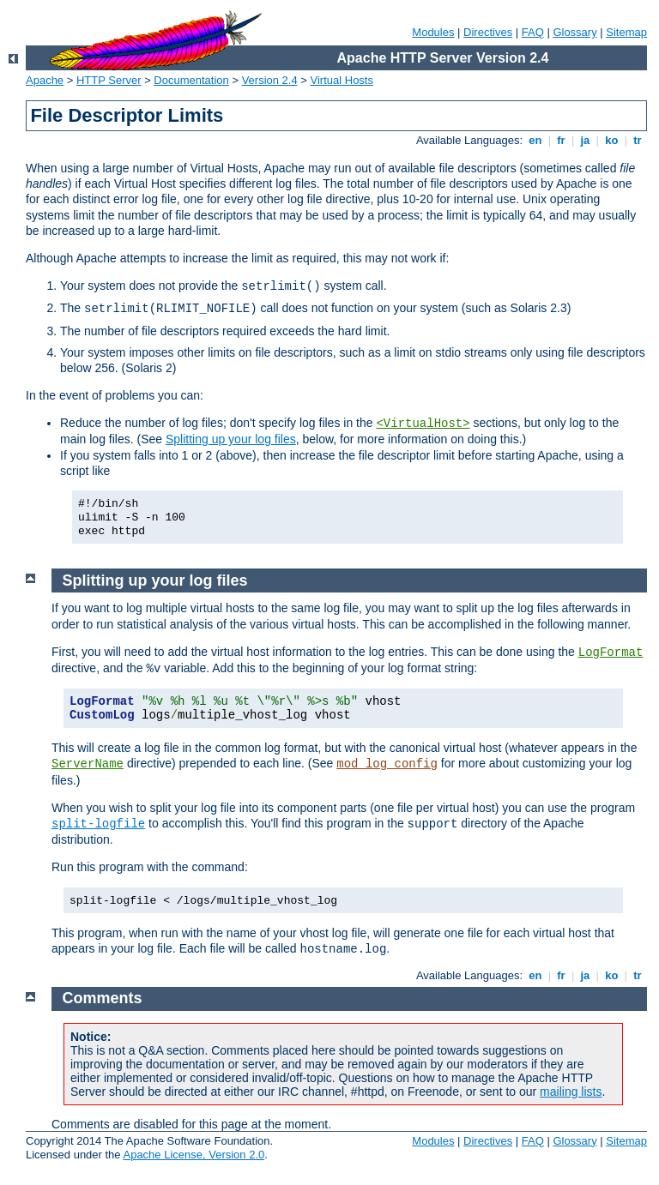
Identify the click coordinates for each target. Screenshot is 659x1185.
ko (611, 140)
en (535, 140)
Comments (102, 998)
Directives (487, 32)
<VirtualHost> (422, 423)
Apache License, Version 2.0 (193, 1154)
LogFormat (611, 652)
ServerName (87, 764)
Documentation (191, 80)
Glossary (574, 32)
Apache (44, 80)
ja (585, 140)
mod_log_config (387, 764)
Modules (433, 32)
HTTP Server (109, 80)
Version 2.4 (270, 80)
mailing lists (571, 1091)
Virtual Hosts (342, 80)
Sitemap (626, 32)
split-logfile (98, 824)
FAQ (533, 32)
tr (638, 140)
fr (561, 140)
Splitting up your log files (231, 439)
